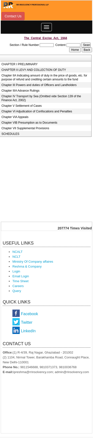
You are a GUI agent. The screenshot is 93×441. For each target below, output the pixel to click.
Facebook (29, 314)
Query (16, 291)
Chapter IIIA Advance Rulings (20, 90)
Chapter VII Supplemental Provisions (25, 128)
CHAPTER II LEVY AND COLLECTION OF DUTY (33, 70)
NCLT (16, 256)
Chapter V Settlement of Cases (21, 106)
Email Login (20, 276)
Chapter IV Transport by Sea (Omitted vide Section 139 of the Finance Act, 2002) (41, 98)
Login (16, 271)
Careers (18, 286)
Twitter (26, 322)
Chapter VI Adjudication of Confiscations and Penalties (36, 111)
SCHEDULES (10, 134)
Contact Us (13, 16)
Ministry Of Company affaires (32, 261)
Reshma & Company (27, 266)
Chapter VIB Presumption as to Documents (29, 122)
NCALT (17, 252)
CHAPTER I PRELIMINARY (19, 64)
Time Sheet (20, 281)
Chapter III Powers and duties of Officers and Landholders (39, 85)
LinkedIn (28, 331)
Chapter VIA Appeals (14, 117)
